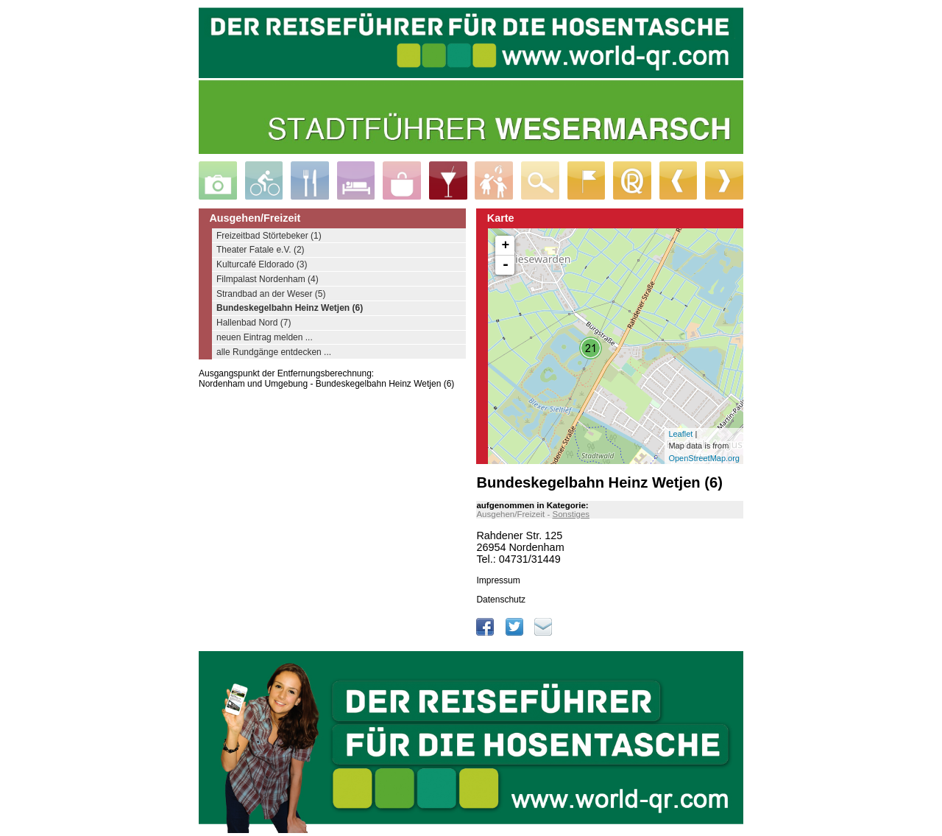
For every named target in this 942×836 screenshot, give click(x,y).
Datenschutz (500, 599)
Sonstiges (570, 514)
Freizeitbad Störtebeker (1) (269, 236)
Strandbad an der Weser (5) (271, 294)
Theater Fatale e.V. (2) (260, 250)
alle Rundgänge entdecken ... (273, 352)
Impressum (498, 580)
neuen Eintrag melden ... (264, 337)
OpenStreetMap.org (704, 458)
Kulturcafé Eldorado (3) (261, 264)
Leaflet (680, 433)
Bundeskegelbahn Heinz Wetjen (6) (289, 308)
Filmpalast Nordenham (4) (267, 279)
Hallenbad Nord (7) (253, 322)
